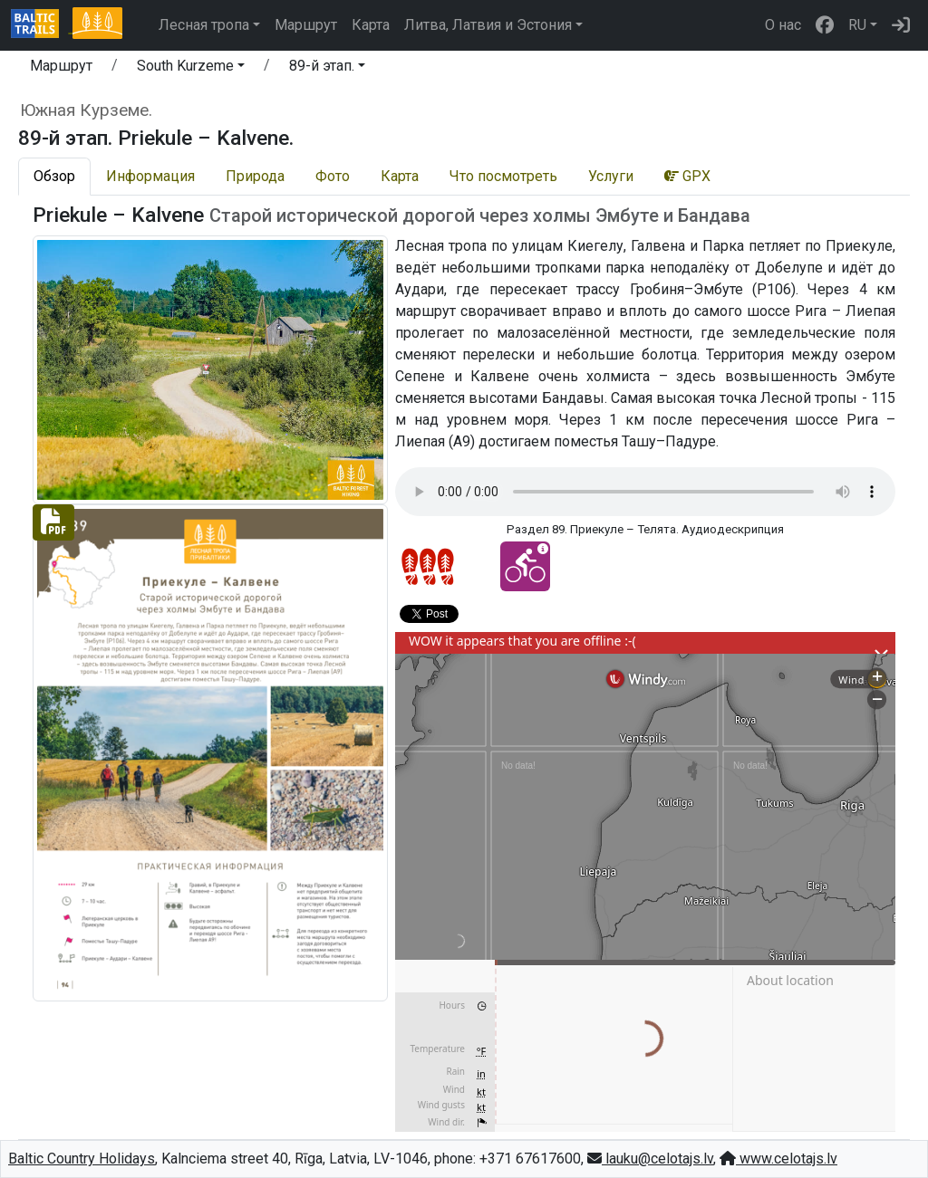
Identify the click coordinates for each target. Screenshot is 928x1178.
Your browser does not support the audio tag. (645, 491)
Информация (150, 176)
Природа (255, 176)
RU (857, 25)
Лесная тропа (204, 25)
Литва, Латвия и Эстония (488, 25)
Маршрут (306, 25)
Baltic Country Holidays (81, 1158)
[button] (190, 68)
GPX (687, 176)
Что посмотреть (503, 176)
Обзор (54, 176)
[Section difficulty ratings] (427, 566)
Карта (371, 25)
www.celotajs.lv (778, 1158)
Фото (332, 176)
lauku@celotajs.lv (650, 1158)
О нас (783, 25)
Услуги (610, 176)
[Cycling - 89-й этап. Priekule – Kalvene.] (525, 566)
